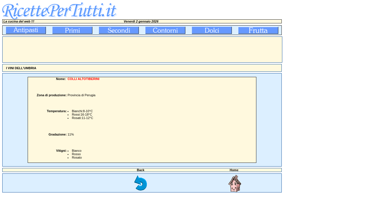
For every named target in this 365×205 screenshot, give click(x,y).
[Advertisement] (106, 49)
